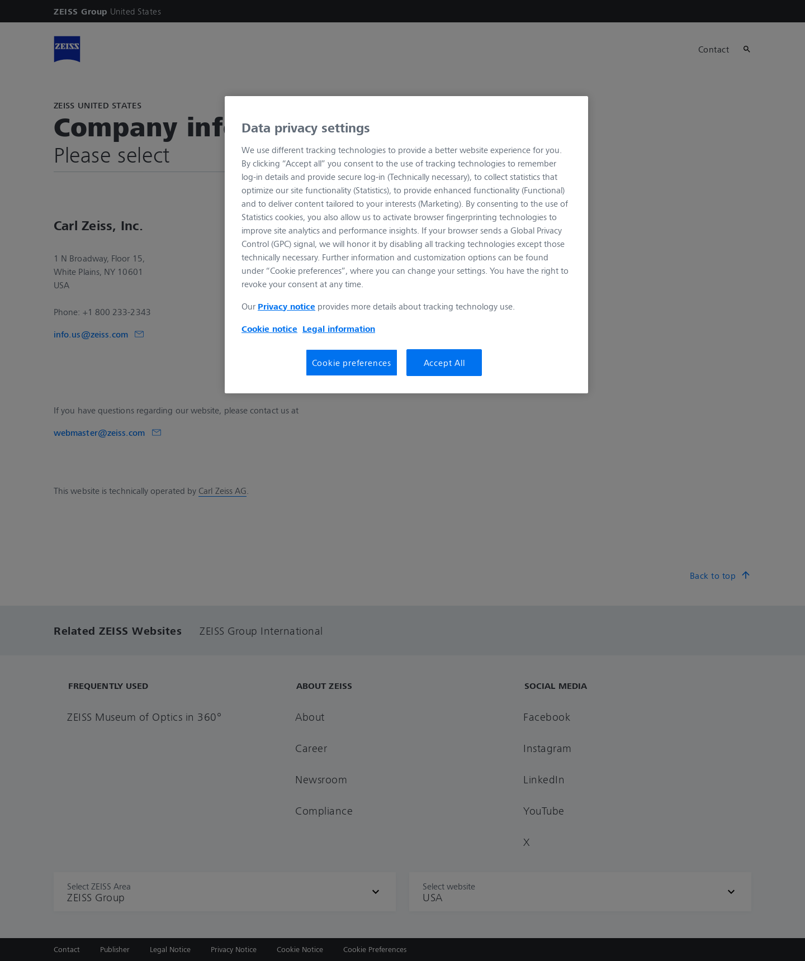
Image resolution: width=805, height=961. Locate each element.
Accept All (444, 362)
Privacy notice (286, 306)
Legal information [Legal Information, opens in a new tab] (338, 328)
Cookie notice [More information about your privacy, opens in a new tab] (269, 328)
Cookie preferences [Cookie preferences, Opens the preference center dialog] (351, 362)
